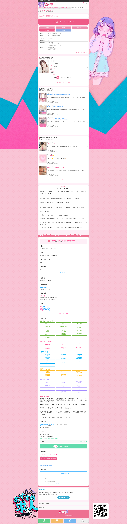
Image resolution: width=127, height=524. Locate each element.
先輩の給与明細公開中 (63, 313)
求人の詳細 (50, 30)
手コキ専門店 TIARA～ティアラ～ (47, 11)
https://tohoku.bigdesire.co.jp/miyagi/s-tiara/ (51, 483)
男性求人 (66, 30)
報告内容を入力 (63, 497)
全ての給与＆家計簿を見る (63, 82)
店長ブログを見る (63, 272)
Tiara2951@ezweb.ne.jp (46, 465)
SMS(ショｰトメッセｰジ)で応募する (48, 458)
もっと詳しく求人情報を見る (81, 52)
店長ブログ (66, 27)
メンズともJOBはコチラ (63, 473)
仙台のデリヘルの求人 (44, 503)
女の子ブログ (82, 27)
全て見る (63, 131)
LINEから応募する (63, 446)
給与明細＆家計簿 (49, 27)
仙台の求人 (41, 507)
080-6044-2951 (46, 456)
